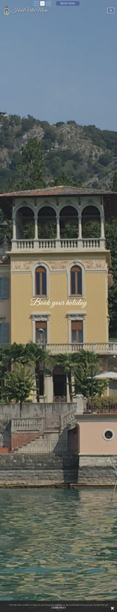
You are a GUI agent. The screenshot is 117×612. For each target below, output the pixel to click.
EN (42, 3)
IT (36, 3)
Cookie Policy (58, 607)
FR (48, 3)
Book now (67, 3)
